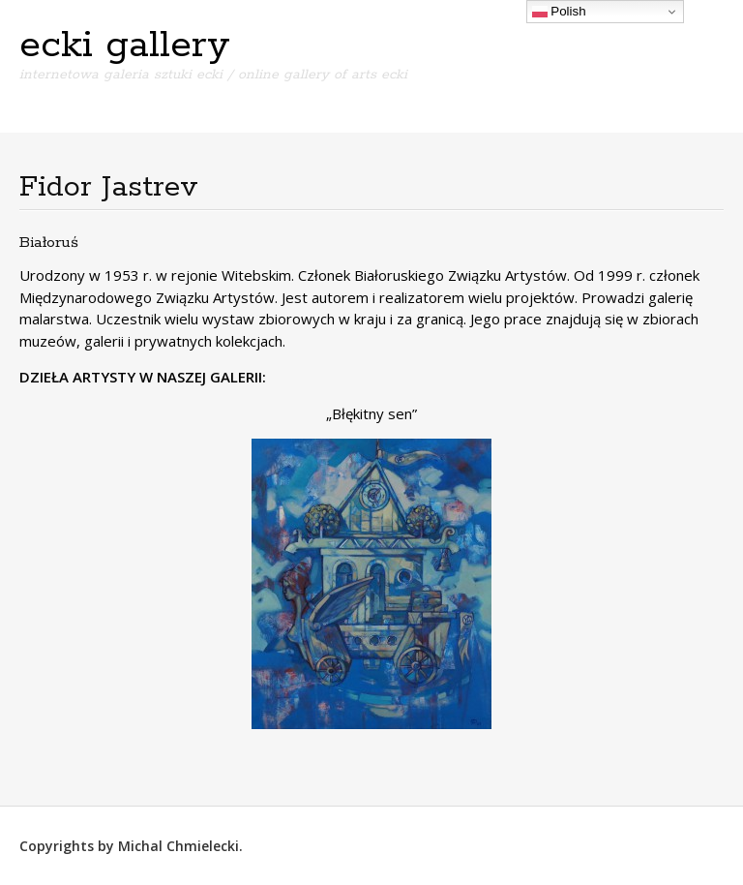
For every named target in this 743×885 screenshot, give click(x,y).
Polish (559, 11)
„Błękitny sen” (371, 413)
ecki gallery (124, 45)
